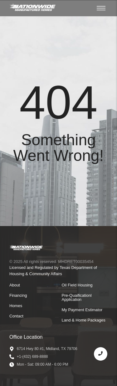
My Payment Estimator (82, 309)
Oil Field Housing (77, 285)
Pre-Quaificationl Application (77, 297)
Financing (18, 295)
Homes (15, 305)
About (14, 285)
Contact (16, 316)
